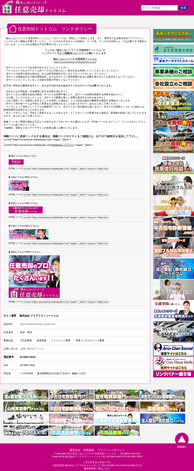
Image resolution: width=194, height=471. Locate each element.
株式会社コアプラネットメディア (83, 465)
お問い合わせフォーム (32, 348)
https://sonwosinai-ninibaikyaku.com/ (75, 62)
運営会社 (74, 450)
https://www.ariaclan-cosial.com (37, 324)
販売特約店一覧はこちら (97, 468)
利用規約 (88, 450)
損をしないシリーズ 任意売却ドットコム (95, 453)
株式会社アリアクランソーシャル (83, 456)
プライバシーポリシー (111, 450)
